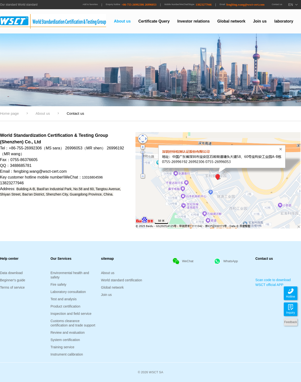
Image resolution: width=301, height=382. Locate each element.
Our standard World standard (19, 4)
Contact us (277, 4)
